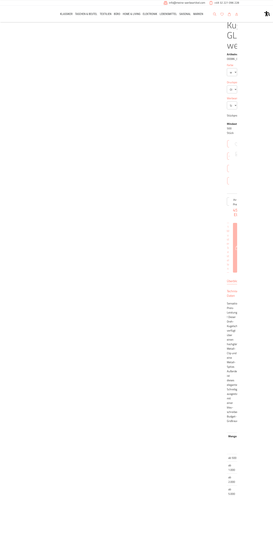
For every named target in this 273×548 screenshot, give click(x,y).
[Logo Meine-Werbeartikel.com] (42, 14)
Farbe (124, 72)
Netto (153, 419)
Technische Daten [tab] (149, 358)
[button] (267, 14)
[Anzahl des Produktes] (136, 281)
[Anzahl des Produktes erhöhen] (148, 281)
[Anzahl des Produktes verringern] (124, 281)
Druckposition (129, 114)
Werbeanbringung (131, 130)
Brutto (165, 419)
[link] (66, 14)
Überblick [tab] (127, 358)
